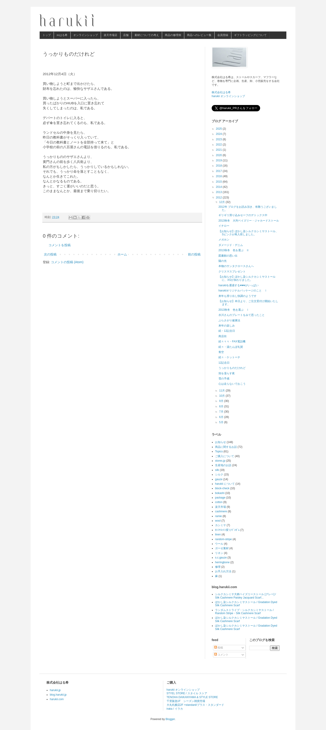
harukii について (225, 483)
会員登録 (222, 35)
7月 (221, 411)
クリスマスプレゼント (232, 271)
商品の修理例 (173, 35)
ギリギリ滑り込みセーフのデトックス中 (242, 215)
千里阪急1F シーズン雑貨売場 (186, 701)
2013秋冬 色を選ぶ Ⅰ (233, 309)
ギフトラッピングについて (250, 35)
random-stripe (223, 539)
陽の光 (222, 260)
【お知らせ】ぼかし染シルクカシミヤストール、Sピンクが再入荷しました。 (248, 233)
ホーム (122, 254)
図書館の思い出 (227, 255)
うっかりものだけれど (232, 368)
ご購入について (224, 456)
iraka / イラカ (175, 708)
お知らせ (220, 442)
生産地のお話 (223, 465)
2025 (219, 128)
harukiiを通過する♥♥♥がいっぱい (238, 285)
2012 (219, 197)
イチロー (223, 225)
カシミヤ (220, 525)
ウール (219, 543)
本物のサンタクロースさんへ (236, 266)
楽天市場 (220, 506)
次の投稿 (50, 254)
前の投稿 (194, 254)
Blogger (170, 719)
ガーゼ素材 (222, 548)
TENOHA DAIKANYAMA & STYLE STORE (192, 697)
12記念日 (224, 362)
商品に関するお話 (226, 446)
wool (218, 520)
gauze (219, 479)
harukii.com (57, 699)
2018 (219, 165)
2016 (219, 176)
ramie (218, 516)
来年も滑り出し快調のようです (237, 296)
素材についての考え (146, 35)
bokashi (219, 493)
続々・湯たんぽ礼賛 (230, 346)
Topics (219, 451)
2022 (219, 144)
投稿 (218, 647)
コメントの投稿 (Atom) (67, 262)
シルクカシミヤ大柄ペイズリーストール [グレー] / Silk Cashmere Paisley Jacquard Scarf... (245, 596)
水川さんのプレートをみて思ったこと (241, 315)
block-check (222, 488)
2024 (219, 134)
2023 (219, 139)
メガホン (223, 239)
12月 (222, 202)
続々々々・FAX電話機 (231, 341)
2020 (219, 155)
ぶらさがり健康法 (229, 320)
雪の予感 (223, 378)
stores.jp (220, 460)
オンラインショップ (85, 35)
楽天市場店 (110, 35)
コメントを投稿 (59, 245)
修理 (218, 566)
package (220, 497)
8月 (221, 406)
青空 (221, 352)
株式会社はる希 (221, 92)
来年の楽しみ (226, 325)
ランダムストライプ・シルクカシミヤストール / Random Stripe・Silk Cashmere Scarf (244, 611)
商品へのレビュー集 (199, 35)
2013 (219, 192)
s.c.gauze (221, 557)
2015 (219, 181)
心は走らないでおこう (232, 383)
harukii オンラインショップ (228, 96)
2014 (219, 186)
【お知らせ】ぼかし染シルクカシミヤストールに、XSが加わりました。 (247, 278)
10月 (222, 395)
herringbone (222, 562)
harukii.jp (55, 690)
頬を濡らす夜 (226, 373)
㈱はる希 (62, 35)
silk (217, 470)
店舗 (126, 35)
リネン (219, 553)
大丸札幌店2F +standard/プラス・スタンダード (195, 704)
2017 (219, 171)
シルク (219, 474)
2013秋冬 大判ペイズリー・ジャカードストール (248, 220)
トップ (47, 35)
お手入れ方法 (223, 571)
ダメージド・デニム (230, 245)
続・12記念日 (226, 330)
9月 (221, 401)
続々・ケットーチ (229, 357)
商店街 (222, 336)
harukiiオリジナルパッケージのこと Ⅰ (242, 290)
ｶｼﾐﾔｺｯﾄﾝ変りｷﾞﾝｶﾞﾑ (227, 530)
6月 (221, 417)
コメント (221, 654)
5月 (221, 422)
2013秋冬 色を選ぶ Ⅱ (233, 250)
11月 (222, 390)
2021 (219, 149)
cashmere (221, 511)
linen (218, 534)
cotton (219, 502)
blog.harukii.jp (58, 694)
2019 (219, 160)
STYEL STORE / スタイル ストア (187, 693)
